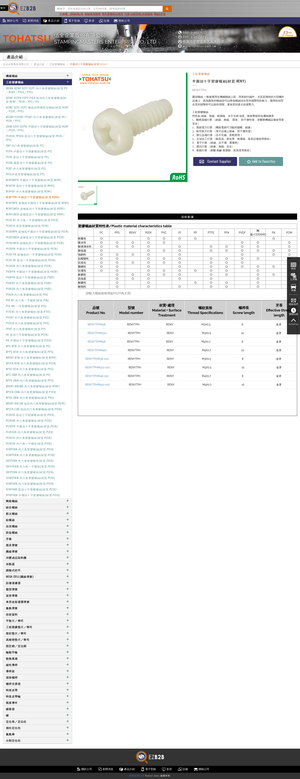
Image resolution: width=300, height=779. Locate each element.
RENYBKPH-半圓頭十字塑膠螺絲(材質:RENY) (33, 180)
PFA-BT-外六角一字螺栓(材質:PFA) (27, 300)
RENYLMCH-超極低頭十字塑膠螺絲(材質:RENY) (35, 214)
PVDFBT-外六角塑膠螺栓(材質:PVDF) (28, 283)
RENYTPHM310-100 (97, 367)
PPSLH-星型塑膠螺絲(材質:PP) (25, 174)
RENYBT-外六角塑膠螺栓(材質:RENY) (29, 191)
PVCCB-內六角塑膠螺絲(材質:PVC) (27, 323)
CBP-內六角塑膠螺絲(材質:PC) (25, 145)
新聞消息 (30, 21)
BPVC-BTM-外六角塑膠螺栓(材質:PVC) (30, 369)
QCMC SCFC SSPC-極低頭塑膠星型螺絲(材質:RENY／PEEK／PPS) (37, 109)
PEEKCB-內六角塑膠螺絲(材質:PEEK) (29, 266)
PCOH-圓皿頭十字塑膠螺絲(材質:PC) (29, 163)
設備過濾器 (37, 583)
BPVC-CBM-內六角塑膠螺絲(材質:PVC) (30, 398)
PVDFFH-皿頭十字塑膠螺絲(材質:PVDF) (30, 277)
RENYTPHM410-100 (97, 384)
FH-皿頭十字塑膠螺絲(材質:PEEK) (27, 334)
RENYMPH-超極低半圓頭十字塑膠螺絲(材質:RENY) (37, 203)
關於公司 (10, 21)
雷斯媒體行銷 (136, 775)
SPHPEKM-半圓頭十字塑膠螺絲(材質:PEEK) (33, 495)
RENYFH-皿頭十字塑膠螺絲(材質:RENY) (30, 186)
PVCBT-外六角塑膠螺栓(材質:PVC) (27, 317)
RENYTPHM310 (96, 333)
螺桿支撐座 (37, 684)
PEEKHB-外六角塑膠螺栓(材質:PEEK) (29, 420)
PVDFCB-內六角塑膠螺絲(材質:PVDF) (29, 289)
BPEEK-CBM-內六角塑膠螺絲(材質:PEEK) (31, 392)
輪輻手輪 (37, 652)
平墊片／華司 (37, 621)
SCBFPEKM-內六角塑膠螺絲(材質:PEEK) (30, 455)
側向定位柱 (37, 728)
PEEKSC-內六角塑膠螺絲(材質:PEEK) (29, 438)
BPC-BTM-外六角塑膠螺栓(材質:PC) (28, 346)
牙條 (37, 539)
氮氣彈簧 (37, 608)
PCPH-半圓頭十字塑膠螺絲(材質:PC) (29, 151)
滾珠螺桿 (37, 677)
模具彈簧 (37, 545)
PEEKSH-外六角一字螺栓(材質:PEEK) (29, 443)
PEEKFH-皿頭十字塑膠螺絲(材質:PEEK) (30, 415)
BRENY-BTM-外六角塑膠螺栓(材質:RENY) (31, 357)
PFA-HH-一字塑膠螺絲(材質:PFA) (26, 306)
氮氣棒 (37, 734)
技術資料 (37, 614)
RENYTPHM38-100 (97, 358)
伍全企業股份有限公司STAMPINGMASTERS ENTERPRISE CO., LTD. (105, 38)
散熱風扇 (37, 658)
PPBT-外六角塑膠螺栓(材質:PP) (26, 329)
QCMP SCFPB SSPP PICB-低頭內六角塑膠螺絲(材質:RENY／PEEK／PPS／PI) (36, 100)
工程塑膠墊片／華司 (37, 627)
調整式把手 (37, 570)
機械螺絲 (37, 76)
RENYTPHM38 (96, 324)
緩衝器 (37, 709)
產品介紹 (51, 21)
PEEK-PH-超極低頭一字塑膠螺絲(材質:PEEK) (34, 254)
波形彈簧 (37, 595)
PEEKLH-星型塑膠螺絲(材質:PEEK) (27, 226)
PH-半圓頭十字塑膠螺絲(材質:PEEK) (29, 340)
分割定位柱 (37, 740)
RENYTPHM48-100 (97, 376)
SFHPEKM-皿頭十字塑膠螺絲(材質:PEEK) (31, 489)
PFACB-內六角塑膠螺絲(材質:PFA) (27, 294)
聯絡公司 (121, 21)
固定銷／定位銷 (37, 646)
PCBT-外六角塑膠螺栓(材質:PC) (26, 168)
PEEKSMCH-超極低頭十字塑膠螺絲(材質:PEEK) (35, 237)
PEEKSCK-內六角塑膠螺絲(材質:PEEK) (29, 432)
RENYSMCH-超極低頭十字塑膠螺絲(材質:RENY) (35, 208)
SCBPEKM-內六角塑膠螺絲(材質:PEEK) (30, 449)
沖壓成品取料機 (37, 558)
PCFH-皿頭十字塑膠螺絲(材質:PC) (27, 157)
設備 (104, 21)
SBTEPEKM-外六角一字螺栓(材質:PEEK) (30, 466)
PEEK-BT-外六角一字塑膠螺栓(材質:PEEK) (32, 220)
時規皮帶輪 (37, 696)
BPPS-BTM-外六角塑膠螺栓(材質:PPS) (30, 352)
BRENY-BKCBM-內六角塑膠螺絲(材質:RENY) (33, 386)
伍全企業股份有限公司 (16, 64)
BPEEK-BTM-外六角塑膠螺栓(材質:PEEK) (31, 363)
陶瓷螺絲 (37, 501)
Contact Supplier (215, 161)
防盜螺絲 (37, 532)
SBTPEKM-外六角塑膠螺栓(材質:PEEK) (30, 461)
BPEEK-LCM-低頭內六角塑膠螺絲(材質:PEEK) (34, 409)
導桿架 (37, 671)
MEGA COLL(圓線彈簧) (37, 576)
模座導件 (37, 703)
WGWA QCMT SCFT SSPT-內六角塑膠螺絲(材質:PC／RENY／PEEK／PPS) (37, 90)
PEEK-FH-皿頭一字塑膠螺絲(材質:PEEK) (30, 260)
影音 (89, 21)
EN (13, 8)
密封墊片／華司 (37, 633)
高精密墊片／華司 (37, 639)
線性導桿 (37, 665)
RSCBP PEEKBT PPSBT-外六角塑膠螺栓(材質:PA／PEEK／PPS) (37, 119)
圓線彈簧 (37, 551)
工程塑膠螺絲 (57, 64)
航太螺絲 (37, 513)
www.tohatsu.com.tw (197, 46)
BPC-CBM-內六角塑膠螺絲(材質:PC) (28, 375)
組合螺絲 (37, 507)
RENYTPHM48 (96, 341)
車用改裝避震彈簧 (37, 602)
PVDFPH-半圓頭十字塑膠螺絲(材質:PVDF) (32, 271)
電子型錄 (72, 21)
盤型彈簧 (37, 589)
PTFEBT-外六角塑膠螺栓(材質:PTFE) (28, 312)
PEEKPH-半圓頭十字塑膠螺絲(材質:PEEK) (32, 249)
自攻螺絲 (37, 526)
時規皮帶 (37, 690)
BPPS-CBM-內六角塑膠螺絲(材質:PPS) (30, 380)
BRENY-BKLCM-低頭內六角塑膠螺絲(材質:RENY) (36, 403)
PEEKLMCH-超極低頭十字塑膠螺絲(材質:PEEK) (35, 243)
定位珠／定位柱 (37, 721)
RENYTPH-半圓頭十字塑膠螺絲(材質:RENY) (33, 197)
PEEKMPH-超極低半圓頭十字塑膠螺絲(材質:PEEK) (37, 231)
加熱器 (37, 564)
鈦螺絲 (37, 520)
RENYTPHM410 (97, 350)
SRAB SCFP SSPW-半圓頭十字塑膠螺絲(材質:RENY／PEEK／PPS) (37, 128)
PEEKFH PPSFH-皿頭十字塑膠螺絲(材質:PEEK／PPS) (35, 138)
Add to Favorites (260, 161)
